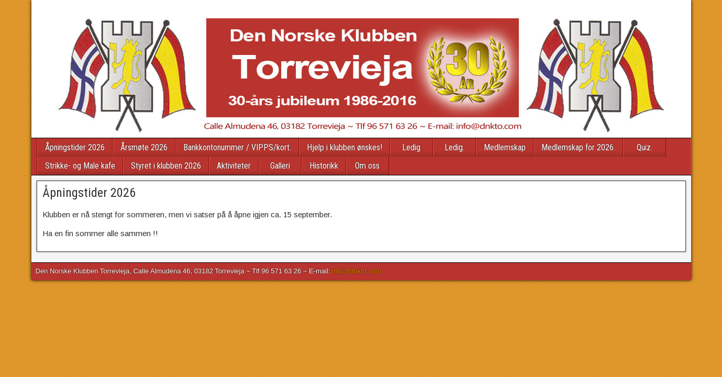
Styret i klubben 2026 (166, 166)
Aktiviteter (234, 166)
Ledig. (454, 147)
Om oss (367, 166)
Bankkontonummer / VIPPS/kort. (237, 147)
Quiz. (644, 147)
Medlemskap (505, 147)
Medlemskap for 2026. (578, 147)
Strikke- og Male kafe (80, 166)
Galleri (280, 166)
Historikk (323, 166)
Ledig (411, 147)
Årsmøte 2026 (144, 147)
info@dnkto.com (356, 271)
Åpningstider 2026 (75, 147)
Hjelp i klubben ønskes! (344, 147)
